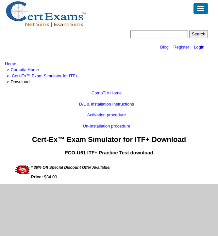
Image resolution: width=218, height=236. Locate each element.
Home (10, 63)
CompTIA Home (107, 92)
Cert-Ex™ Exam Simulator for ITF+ (45, 75)
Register (181, 47)
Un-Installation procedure (106, 126)
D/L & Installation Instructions (106, 104)
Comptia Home (25, 69)
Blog (164, 47)
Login (199, 47)
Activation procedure (106, 114)
